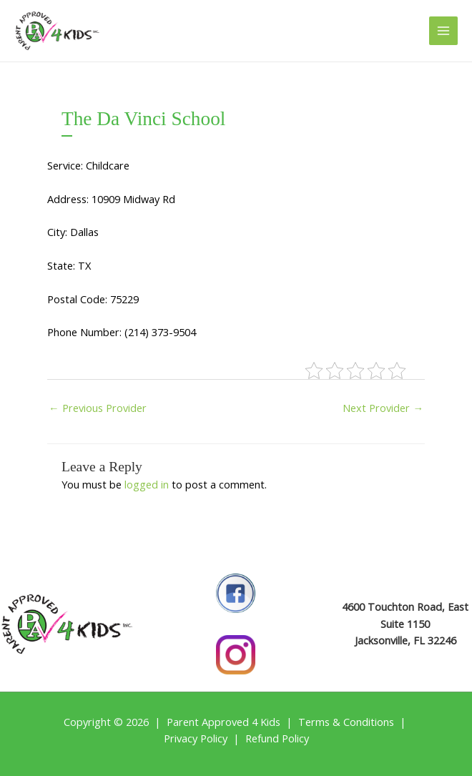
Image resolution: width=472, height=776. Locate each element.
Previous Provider (98, 408)
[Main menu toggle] (443, 30)
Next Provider (383, 408)
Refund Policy (277, 738)
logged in (146, 484)
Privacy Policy (195, 738)
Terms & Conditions (346, 721)
